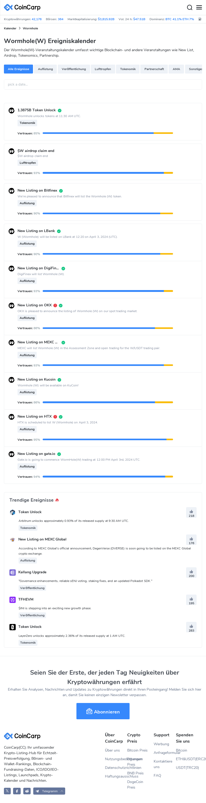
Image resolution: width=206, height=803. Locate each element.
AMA (176, 69)
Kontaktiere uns (163, 764)
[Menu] (199, 7)
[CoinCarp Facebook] (17, 791)
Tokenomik (128, 69)
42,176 (37, 19)
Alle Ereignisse (18, 69)
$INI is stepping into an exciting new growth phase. (55, 608)
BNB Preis (135, 773)
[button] (49, 791)
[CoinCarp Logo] (23, 7)
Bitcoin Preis (137, 750)
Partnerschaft (154, 69)
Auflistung (45, 69)
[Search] (189, 7)
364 (60, 19)
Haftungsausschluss (116, 776)
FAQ (157, 775)
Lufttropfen (103, 69)
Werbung (161, 744)
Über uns (112, 750)
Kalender (10, 28)
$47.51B (139, 19)
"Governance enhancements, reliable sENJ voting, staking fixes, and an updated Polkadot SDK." (85, 581)
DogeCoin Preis (135, 784)
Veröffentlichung (74, 69)
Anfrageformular (165, 752)
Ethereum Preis (135, 762)
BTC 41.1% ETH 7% (179, 19)
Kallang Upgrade (32, 572)
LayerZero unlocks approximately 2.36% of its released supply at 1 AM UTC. (72, 636)
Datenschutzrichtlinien (116, 767)
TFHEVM (26, 599)
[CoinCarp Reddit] (27, 791)
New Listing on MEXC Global (42, 539)
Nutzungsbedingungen (116, 759)
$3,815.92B (106, 19)
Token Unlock (30, 512)
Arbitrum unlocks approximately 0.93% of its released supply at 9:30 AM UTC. (74, 521)
